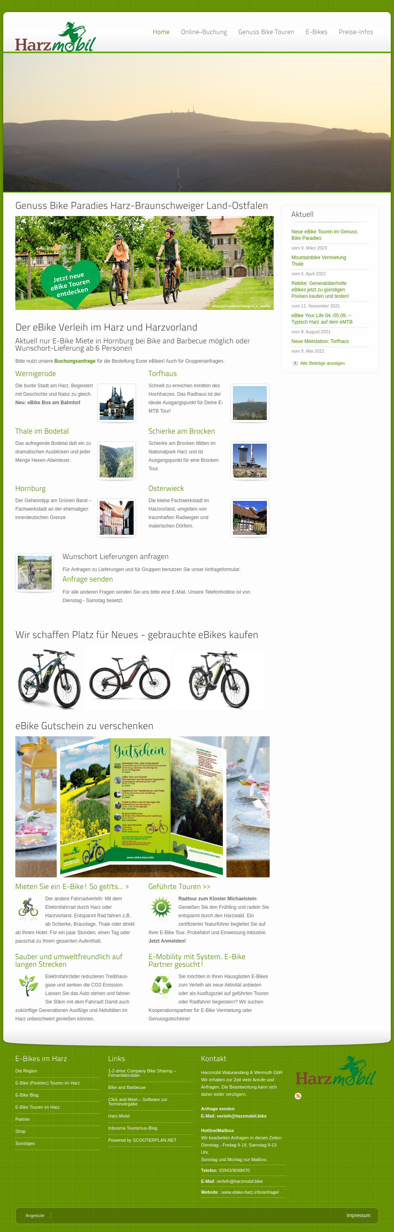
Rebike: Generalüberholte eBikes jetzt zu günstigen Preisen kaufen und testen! (320, 289)
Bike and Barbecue (127, 1087)
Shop (20, 1131)
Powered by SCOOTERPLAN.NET (142, 1140)
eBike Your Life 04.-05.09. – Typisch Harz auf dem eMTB (321, 319)
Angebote (34, 1215)
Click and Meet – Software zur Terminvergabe (138, 1101)
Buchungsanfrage (75, 361)
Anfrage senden (218, 1108)
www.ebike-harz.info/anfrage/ (250, 1192)
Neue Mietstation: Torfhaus (320, 341)
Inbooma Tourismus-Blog (132, 1128)
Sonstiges (25, 1143)
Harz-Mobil (119, 1116)
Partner (22, 1119)
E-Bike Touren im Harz (37, 1107)
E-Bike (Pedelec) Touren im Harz (47, 1082)
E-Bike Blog (26, 1095)
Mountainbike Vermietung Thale (318, 261)
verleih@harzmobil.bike (240, 1181)
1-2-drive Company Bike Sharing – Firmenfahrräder (142, 1073)
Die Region (26, 1070)
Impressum (359, 1215)
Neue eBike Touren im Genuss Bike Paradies (324, 235)
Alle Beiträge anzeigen (322, 363)
